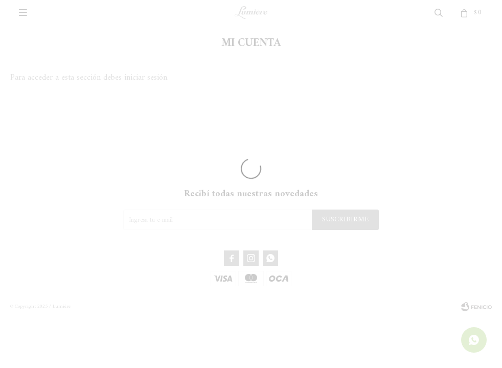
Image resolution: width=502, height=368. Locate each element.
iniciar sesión (145, 78)
